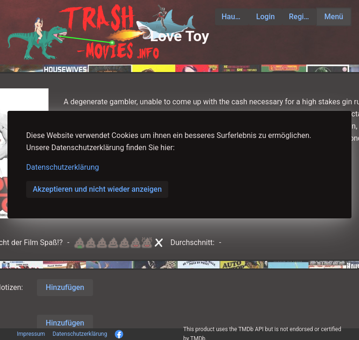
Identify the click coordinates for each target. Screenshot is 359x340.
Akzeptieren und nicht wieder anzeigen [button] (97, 189)
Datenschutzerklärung (62, 167)
